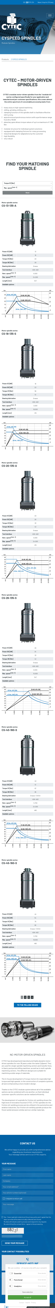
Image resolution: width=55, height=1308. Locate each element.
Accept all (27, 1297)
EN (27, 2)
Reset (27, 193)
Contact (21, 1302)
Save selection (27, 1292)
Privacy (33, 1302)
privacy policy (33, 1217)
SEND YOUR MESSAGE (14, 1243)
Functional (18, 1280)
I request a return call (12, 1198)
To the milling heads (27, 1005)
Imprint (27, 1302)
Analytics (18, 1286)
